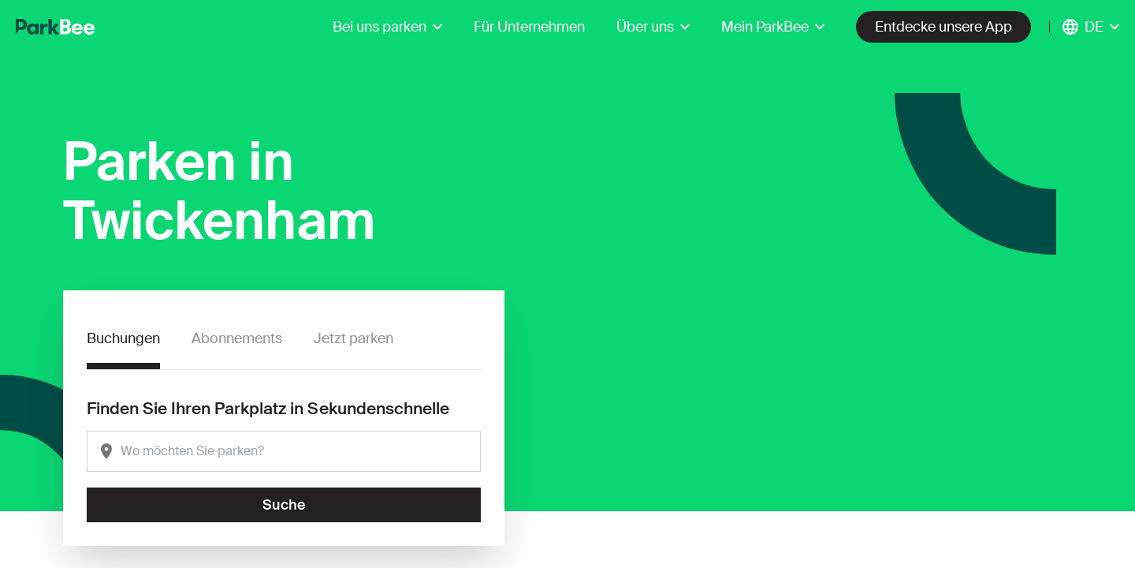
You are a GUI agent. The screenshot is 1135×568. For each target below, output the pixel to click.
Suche (284, 504)
